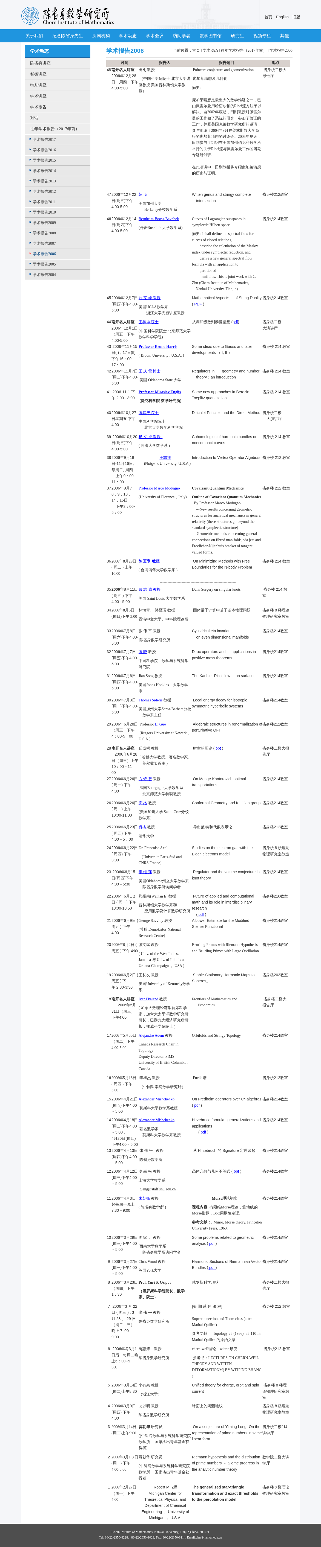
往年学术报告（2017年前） (244, 50)
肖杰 (143, 827)
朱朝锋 (144, 1198)
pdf (235, 322)
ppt (217, 748)
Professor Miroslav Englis (160, 392)
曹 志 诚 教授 (150, 589)
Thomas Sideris (151, 700)
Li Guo (160, 724)
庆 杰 (143, 803)
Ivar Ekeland (148, 999)
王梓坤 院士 (149, 322)
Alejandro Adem (151, 1035)
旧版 (296, 17)
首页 (268, 17)
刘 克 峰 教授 (150, 298)
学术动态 (210, 50)
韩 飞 (143, 195)
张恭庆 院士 (149, 413)
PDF (198, 304)
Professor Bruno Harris (158, 347)
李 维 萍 (145, 872)
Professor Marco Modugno (159, 488)
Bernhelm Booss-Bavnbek (159, 219)
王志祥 (165, 457)
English (282, 17)
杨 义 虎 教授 (151, 437)
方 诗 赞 (145, 779)
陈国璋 (145, 561)
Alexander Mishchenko (156, 1099)
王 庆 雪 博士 (150, 371)
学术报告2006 (281, 50)
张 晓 (143, 652)
